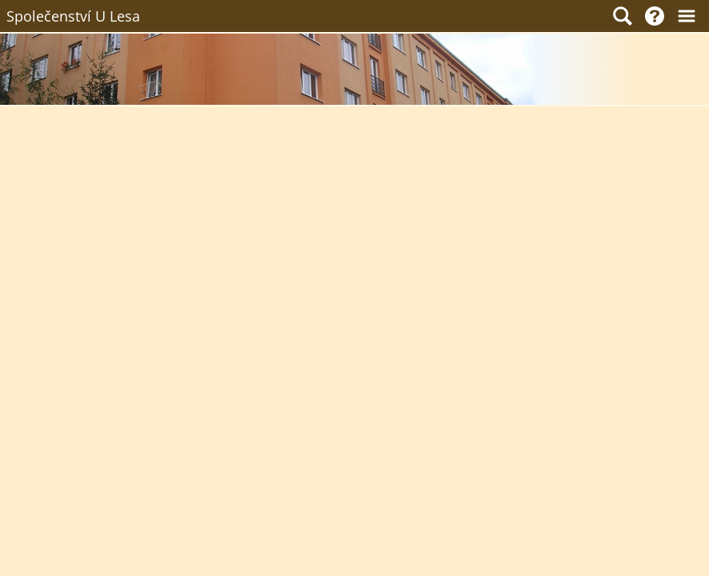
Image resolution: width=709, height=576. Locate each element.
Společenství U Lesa (73, 16)
